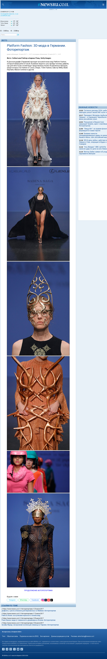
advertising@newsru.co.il (86, 636)
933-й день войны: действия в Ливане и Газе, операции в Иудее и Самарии (93, 142)
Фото (4, 40)
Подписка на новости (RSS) (29, 636)
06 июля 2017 (39, 623)
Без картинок (44, 636)
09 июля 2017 (39, 618)
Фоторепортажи (27, 609)
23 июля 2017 (39, 609)
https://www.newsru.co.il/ (11, 609)
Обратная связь (12, 636)
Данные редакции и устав (60, 636)
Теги (3, 636)
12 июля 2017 (39, 613)
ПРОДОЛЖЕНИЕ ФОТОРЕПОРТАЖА (38, 590)
